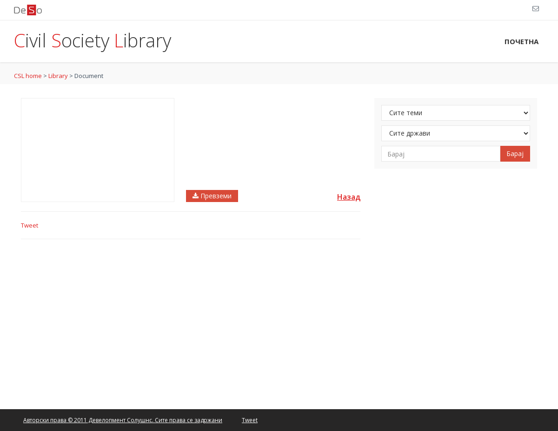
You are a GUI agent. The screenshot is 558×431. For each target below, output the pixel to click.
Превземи (212, 195)
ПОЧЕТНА (521, 41)
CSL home (28, 76)
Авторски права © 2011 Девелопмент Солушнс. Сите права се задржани (122, 420)
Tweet (29, 225)
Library (58, 76)
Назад (348, 197)
